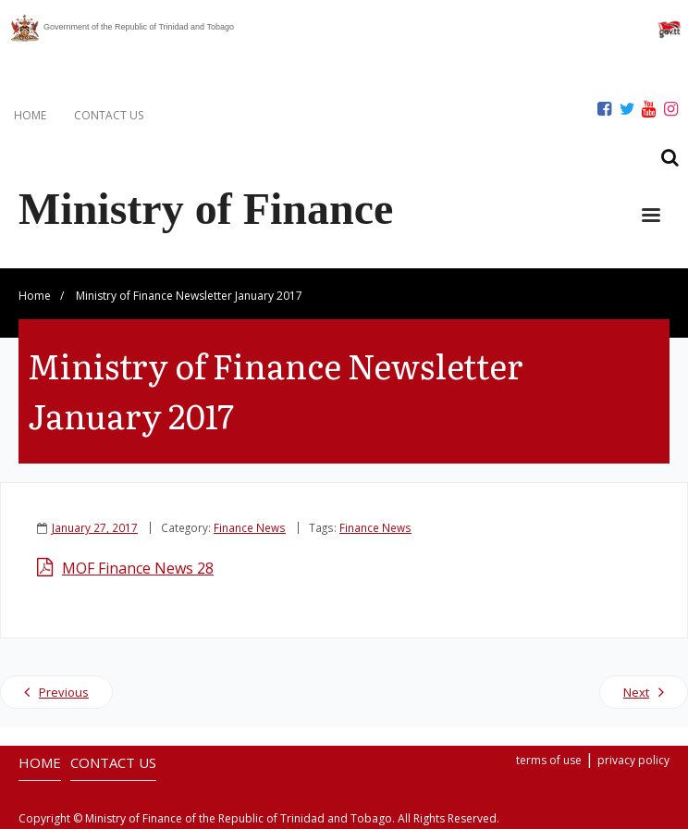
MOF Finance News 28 (138, 568)
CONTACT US (108, 115)
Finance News (250, 527)
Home (34, 295)
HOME (30, 115)
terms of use (549, 760)
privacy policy (633, 760)
